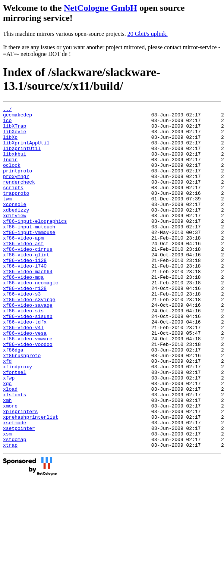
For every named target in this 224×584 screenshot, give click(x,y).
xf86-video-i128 (25, 291)
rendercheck (19, 197)
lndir (10, 170)
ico (7, 123)
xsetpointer (19, 493)
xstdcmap (14, 506)
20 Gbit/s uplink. (147, 34)
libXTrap (14, 130)
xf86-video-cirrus (28, 278)
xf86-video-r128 (25, 325)
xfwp (9, 432)
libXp (10, 143)
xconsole (14, 224)
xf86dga (13, 399)
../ (7, 110)
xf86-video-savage (28, 345)
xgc (7, 439)
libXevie (14, 137)
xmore (10, 466)
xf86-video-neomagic (30, 318)
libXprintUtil (22, 157)
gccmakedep (17, 116)
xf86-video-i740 (25, 298)
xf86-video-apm (23, 264)
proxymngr (16, 190)
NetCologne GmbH (100, 8)
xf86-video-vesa (25, 378)
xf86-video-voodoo (28, 392)
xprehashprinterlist (30, 479)
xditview (14, 237)
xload (10, 446)
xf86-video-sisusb (28, 358)
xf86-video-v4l (23, 372)
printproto (17, 184)
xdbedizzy (16, 231)
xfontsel (14, 425)
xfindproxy (17, 419)
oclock (11, 177)
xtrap (10, 513)
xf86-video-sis (23, 352)
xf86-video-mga (23, 311)
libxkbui (14, 163)
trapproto (16, 210)
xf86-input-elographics (35, 244)
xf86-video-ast (23, 271)
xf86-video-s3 (22, 331)
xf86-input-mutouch (29, 251)
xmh (7, 459)
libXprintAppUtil (26, 150)
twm (7, 217)
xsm (7, 499)
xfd (7, 412)
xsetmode (14, 486)
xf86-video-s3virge (29, 338)
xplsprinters (20, 472)
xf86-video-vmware (28, 385)
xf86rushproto (22, 405)
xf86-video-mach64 (28, 305)
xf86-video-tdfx (25, 365)
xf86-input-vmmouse (29, 257)
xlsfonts (14, 452)
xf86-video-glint (26, 284)
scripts (13, 204)
